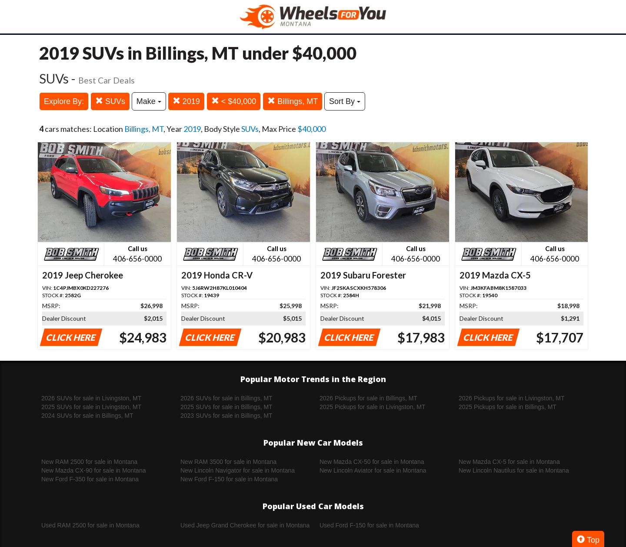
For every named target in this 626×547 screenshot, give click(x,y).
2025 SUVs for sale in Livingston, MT (91, 406)
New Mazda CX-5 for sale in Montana (509, 461)
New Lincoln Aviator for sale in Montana (373, 470)
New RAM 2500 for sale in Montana (89, 461)
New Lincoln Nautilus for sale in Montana (514, 470)
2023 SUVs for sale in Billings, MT (226, 415)
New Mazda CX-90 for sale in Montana (93, 470)
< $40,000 (233, 101)
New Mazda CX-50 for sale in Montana (372, 461)
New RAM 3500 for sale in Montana (228, 461)
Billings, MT (292, 101)
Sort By (344, 101)
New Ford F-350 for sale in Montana (90, 479)
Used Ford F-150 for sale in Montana (369, 525)
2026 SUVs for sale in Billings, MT (226, 398)
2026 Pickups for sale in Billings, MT (368, 398)
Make (149, 101)
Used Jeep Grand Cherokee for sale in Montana (245, 525)
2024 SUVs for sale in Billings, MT (87, 415)
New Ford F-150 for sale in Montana (229, 479)
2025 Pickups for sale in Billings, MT (507, 406)
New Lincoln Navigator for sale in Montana (237, 470)
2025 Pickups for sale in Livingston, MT (373, 406)
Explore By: (64, 101)
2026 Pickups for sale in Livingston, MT (512, 398)
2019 (186, 101)
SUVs (110, 101)
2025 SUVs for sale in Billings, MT (226, 406)
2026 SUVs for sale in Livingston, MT (91, 398)
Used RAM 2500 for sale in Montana (90, 525)
